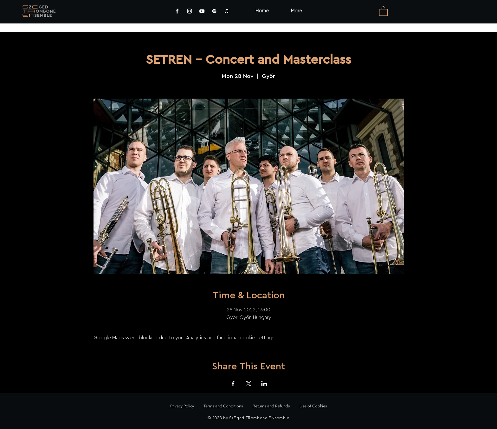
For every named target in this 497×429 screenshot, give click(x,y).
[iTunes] (226, 11)
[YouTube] (202, 11)
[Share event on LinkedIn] (264, 383)
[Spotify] (214, 11)
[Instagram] (189, 11)
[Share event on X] (249, 383)
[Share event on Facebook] (233, 383)
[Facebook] (177, 11)
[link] (383, 11)
